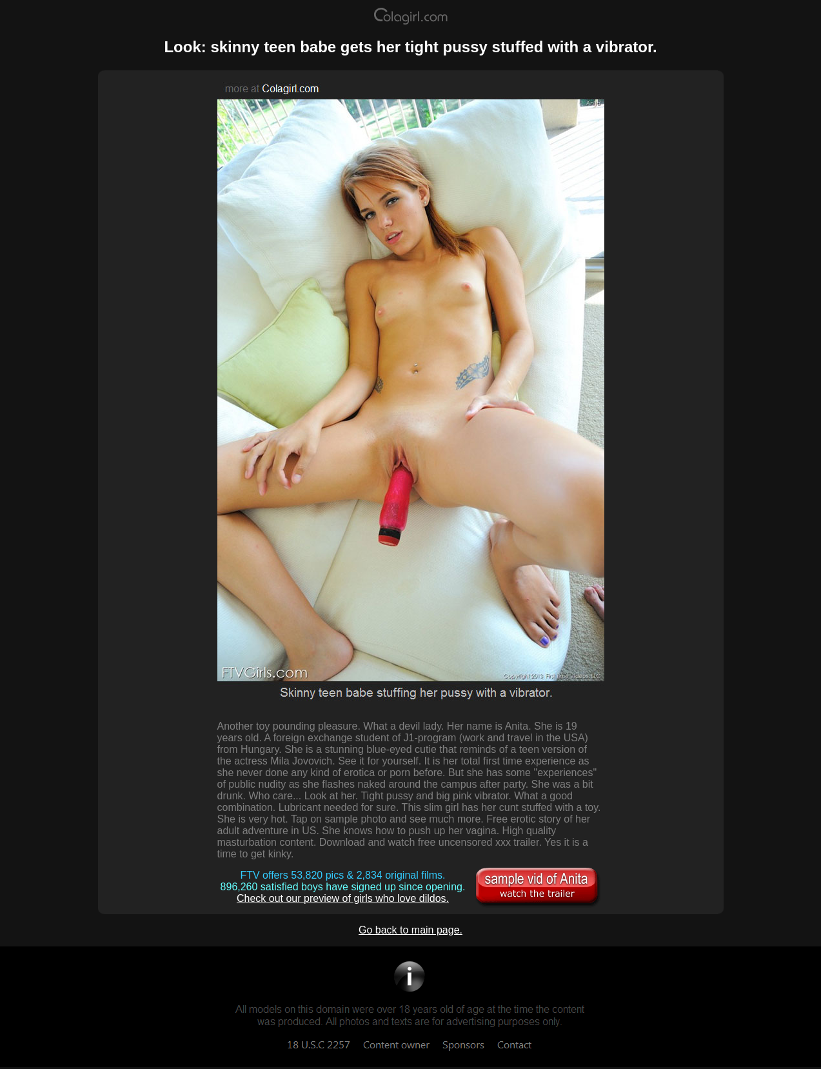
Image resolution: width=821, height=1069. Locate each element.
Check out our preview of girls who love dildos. (343, 898)
